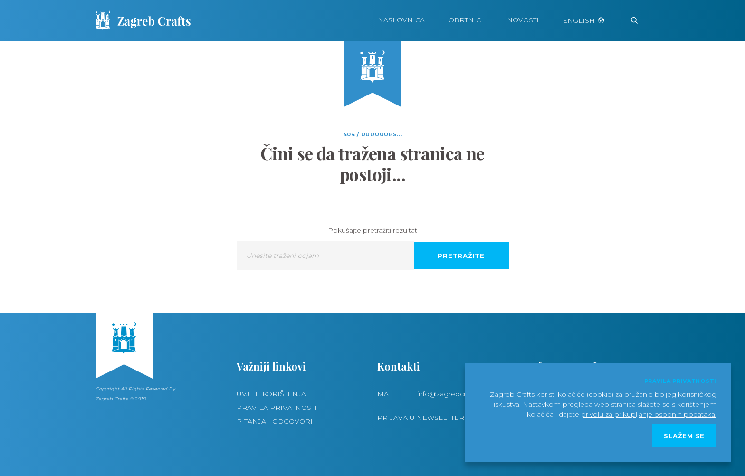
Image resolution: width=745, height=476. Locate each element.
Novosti (523, 20)
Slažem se (684, 435)
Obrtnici (466, 20)
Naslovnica (401, 20)
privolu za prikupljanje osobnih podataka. (648, 414)
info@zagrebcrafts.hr (451, 394)
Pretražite (461, 255)
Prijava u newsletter (420, 417)
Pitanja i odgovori (275, 421)
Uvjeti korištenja (271, 394)
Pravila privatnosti (277, 407)
